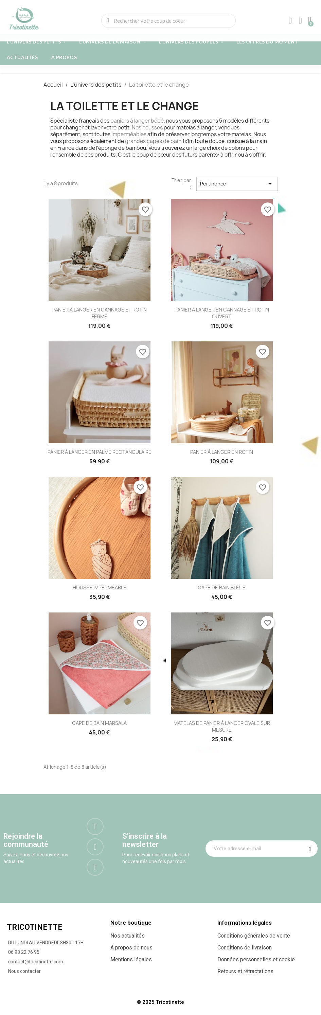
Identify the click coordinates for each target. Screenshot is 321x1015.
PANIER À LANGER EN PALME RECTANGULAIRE (99, 452)
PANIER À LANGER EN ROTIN (221, 452)
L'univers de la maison (112, 42)
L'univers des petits (36, 42)
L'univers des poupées (191, 42)
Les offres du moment (267, 41)
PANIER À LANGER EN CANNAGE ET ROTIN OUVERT (222, 313)
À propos (64, 57)
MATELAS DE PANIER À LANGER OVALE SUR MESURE (222, 726)
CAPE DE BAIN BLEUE (222, 587)
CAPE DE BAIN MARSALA (99, 723)
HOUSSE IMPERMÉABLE (99, 587)
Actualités (22, 57)
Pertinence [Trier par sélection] (237, 184)
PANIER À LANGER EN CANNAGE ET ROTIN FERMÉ (99, 313)
